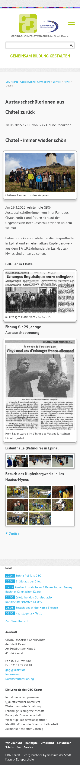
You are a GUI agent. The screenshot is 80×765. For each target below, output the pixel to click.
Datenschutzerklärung (19, 679)
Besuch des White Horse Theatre (31, 608)
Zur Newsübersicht (17, 621)
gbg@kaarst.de (15, 670)
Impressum (12, 674)
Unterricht (47, 743)
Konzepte (31, 743)
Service (57, 81)
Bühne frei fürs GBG (23, 576)
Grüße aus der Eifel (23, 581)
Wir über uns (13, 743)
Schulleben (64, 743)
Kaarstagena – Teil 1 (23, 613)
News (67, 81)
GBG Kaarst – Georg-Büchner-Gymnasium (28, 81)
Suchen (71, 45)
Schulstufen (13, 747)
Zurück (14, 533)
